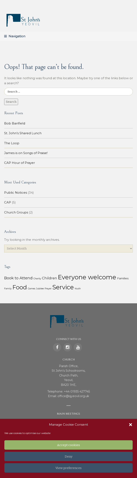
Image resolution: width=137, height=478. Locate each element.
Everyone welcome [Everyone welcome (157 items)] (87, 277)
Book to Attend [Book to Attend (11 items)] (18, 278)
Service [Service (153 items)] (63, 287)
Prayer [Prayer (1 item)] (48, 288)
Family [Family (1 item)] (8, 288)
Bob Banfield (14, 123)
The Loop (11, 143)
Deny (68, 456)
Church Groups (16, 212)
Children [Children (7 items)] (49, 278)
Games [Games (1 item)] (31, 288)
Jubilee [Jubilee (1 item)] (40, 288)
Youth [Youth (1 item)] (78, 288)
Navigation (17, 36)
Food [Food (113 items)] (19, 287)
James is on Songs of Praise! (26, 153)
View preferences (68, 468)
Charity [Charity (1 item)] (37, 278)
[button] (130, 425)
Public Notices (15, 192)
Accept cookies (68, 445)
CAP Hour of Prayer (19, 163)
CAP (7, 202)
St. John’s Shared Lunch (23, 133)
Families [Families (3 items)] (122, 278)
